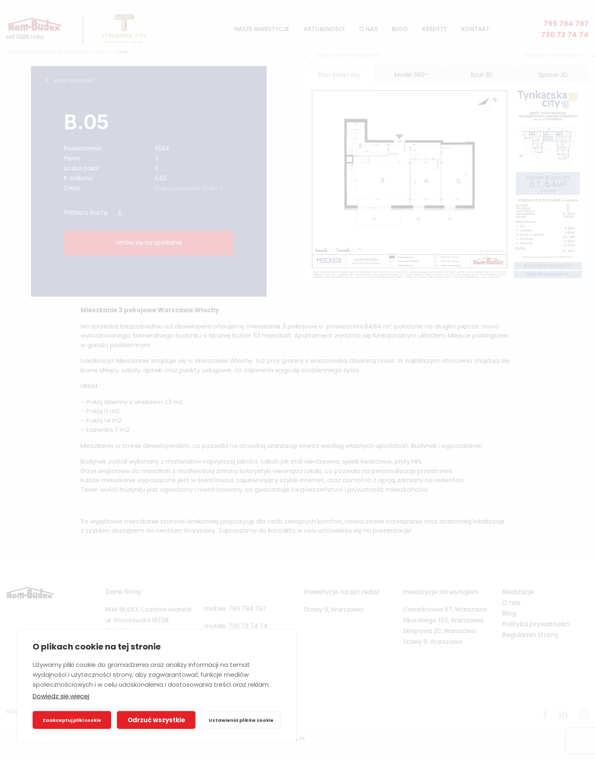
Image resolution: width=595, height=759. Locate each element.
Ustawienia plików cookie (241, 720)
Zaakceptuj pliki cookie (72, 720)
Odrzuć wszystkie (156, 720)
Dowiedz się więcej (61, 696)
